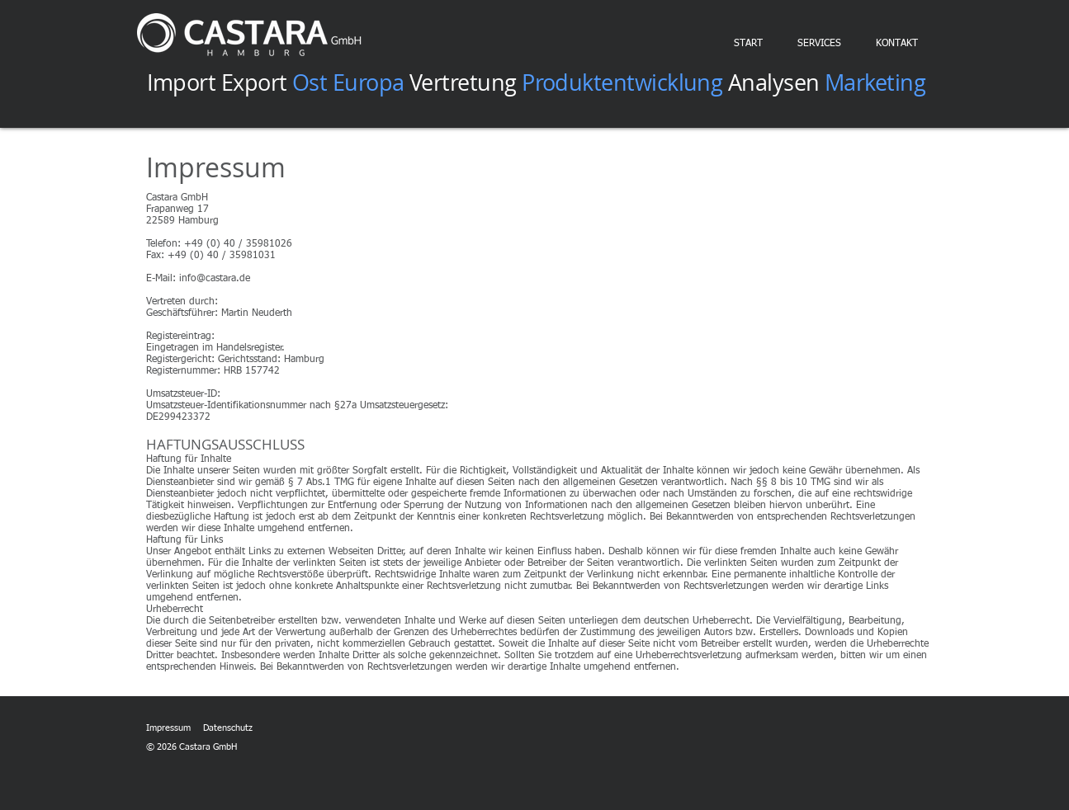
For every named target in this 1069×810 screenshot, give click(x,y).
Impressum (168, 727)
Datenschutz (228, 727)
